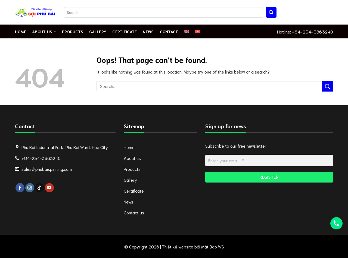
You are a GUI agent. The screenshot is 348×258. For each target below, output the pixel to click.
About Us (44, 31)
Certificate (124, 31)
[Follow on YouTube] (49, 187)
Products (72, 31)
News (148, 31)
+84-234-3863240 (312, 31)
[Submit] (271, 12)
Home (20, 31)
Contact (169, 31)
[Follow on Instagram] (29, 187)
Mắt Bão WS (212, 246)
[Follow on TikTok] (39, 187)
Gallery (97, 31)
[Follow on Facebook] (19, 187)
